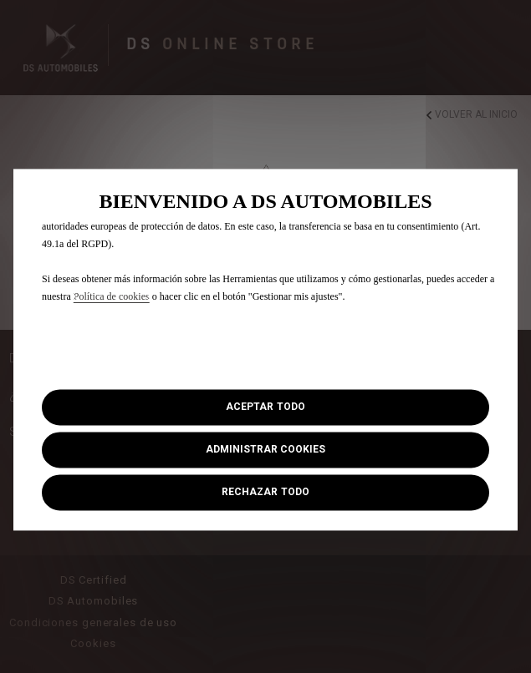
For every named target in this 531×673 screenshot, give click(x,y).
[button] (265, 450)
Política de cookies (112, 296)
